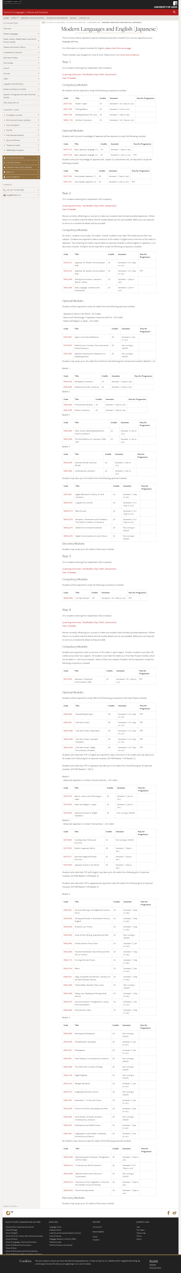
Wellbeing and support (14, 150)
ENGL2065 (68, 404)
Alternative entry (14, 157)
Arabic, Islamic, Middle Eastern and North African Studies (20, 40)
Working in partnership (57, 18)
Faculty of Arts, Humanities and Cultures (20, 1227)
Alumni (139, 1239)
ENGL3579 (68, 1001)
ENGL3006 (68, 1033)
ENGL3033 (68, 918)
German (7, 73)
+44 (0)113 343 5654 (14, 189)
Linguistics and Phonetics (13, 83)
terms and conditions (129, 54)
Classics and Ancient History (15, 47)
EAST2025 (68, 345)
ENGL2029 (68, 381)
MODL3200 (68, 1157)
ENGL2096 (68, 439)
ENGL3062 (68, 943)
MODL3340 (68, 739)
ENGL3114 (68, 960)
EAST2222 (68, 270)
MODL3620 (68, 1190)
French (6, 68)
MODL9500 (68, 598)
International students (14, 135)
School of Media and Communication (18, 1245)
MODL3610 (68, 1182)
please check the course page (118, 48)
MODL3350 (68, 747)
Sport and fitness (12, 140)
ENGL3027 (68, 1050)
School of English (11, 1233)
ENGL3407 (68, 1125)
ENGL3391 (68, 1100)
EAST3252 (68, 848)
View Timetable (69, 78)
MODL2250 (68, 535)
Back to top (10, 1206)
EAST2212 (68, 262)
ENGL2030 (68, 279)
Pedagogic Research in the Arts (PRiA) (62, 1239)
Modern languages (11, 33)
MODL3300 (68, 730)
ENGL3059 (68, 935)
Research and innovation (32, 18)
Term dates (140, 1230)
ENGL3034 (68, 926)
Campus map (141, 1233)
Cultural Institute (55, 1236)
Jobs (138, 1227)
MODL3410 (68, 1165)
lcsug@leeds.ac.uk (12, 194)
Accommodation (11, 125)
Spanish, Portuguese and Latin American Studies (20, 96)
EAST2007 (68, 337)
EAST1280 (68, 176)
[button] (174, 12)
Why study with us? (11, 102)
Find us (139, 1236)
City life (8, 130)
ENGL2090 (68, 410)
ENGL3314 (68, 1091)
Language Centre (55, 1227)
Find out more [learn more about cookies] (155, 1267)
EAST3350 (68, 864)
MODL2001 (68, 502)
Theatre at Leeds (12, 145)
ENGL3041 (68, 722)
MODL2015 (68, 510)
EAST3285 (68, 679)
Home (6, 18)
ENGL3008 (68, 1041)
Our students (12, 177)
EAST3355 (68, 804)
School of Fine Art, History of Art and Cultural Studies (24, 1236)
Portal (95, 1236)
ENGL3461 (68, 1133)
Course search (12, 162)
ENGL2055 (68, 462)
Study (13, 18)
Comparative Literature (13, 52)
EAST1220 (68, 154)
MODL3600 (68, 1173)
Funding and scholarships (18, 167)
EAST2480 (68, 353)
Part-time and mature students (17, 120)
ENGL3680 (68, 1010)
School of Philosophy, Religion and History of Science (24, 1254)
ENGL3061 (68, 1058)
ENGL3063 (68, 951)
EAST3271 (68, 856)
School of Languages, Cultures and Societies (26, 12)
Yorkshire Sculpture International (60, 1245)
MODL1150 (68, 120)
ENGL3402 (68, 1116)
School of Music (11, 1248)
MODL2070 (68, 519)
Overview (7, 28)
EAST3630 (68, 812)
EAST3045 (68, 839)
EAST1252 (68, 103)
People (73, 18)
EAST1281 (68, 181)
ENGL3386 (68, 993)
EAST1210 (68, 149)
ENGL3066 (68, 1066)
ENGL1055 (68, 109)
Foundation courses (13, 115)
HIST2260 (68, 494)
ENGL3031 (68, 910)
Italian (6, 78)
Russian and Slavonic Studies (15, 89)
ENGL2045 (68, 287)
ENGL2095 (68, 430)
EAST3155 (68, 796)
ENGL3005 (68, 714)
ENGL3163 (68, 968)
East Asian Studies (11, 57)
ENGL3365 (68, 985)
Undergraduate (93, 22)
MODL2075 (68, 527)
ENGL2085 (68, 386)
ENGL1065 (68, 114)
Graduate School (55, 1230)
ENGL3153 (68, 1083)
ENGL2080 (68, 470)
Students (96, 1239)
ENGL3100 (68, 1075)
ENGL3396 (68, 1108)
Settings (152, 1264)
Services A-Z (97, 1227)
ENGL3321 (68, 976)
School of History (12, 1239)
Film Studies (8, 62)
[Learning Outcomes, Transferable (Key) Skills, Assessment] (89, 74)
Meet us (9, 172)
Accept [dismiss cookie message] (153, 1260)
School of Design (11, 1230)
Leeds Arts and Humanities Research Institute (65, 1233)
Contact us (84, 18)
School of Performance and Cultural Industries (22, 1251)
